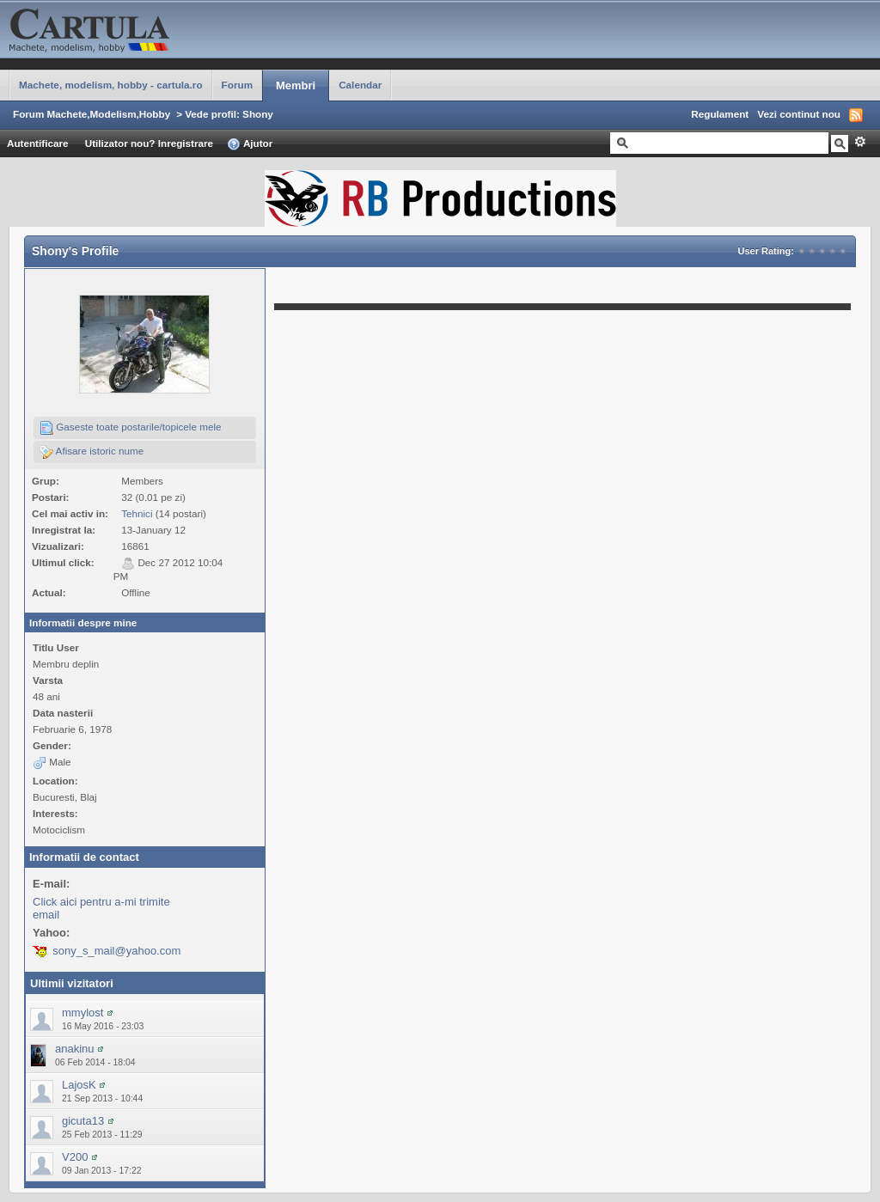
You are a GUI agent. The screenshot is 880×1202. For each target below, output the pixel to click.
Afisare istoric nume (92, 452)
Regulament (720, 113)
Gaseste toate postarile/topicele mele (131, 428)
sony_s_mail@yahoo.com (116, 950)
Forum (237, 84)
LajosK (79, 1084)
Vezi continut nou (798, 113)
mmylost (82, 1012)
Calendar (360, 84)
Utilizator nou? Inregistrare (149, 143)
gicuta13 (83, 1120)
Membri (295, 85)
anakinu (75, 1048)
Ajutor (249, 144)
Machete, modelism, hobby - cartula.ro (111, 84)
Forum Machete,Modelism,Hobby (91, 113)
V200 (75, 1156)
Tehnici (136, 513)
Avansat (860, 141)
